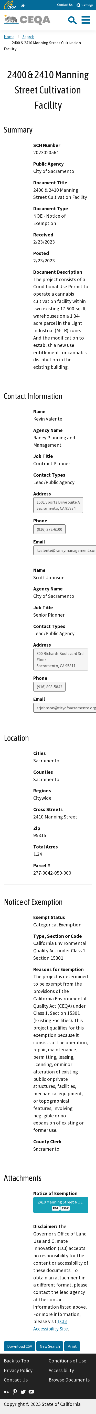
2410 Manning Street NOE (61, 1205)
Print (72, 1346)
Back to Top (16, 1361)
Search (28, 36)
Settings (84, 5)
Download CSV (19, 1346)
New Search (50, 1346)
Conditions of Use (67, 1361)
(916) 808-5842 (49, 686)
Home (9, 36)
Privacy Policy (18, 1370)
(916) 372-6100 (49, 529)
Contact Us (64, 5)
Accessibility (61, 1370)
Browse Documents (69, 1380)
